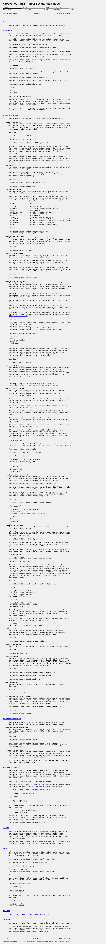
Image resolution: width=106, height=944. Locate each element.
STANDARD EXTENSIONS (11, 115)
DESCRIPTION (7, 31)
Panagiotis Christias (63, 941)
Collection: (58, 7)
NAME (4, 22)
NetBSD (32, 941)
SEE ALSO (6, 911)
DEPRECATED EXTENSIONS (12, 719)
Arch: (48, 7)
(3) (18, 316)
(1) (11, 915)
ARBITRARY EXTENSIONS (11, 767)
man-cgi (54, 941)
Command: (6, 7)
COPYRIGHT (7, 920)
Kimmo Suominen (41, 941)
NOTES (5, 849)
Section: (25, 7)
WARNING (6, 828)
